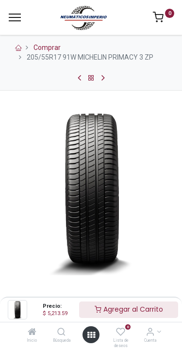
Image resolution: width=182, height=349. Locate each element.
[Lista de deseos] (120, 332)
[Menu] (15, 17)
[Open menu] (91, 335)
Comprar (47, 47)
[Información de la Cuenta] (150, 332)
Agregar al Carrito (129, 309)
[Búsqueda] (61, 332)
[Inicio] (32, 332)
